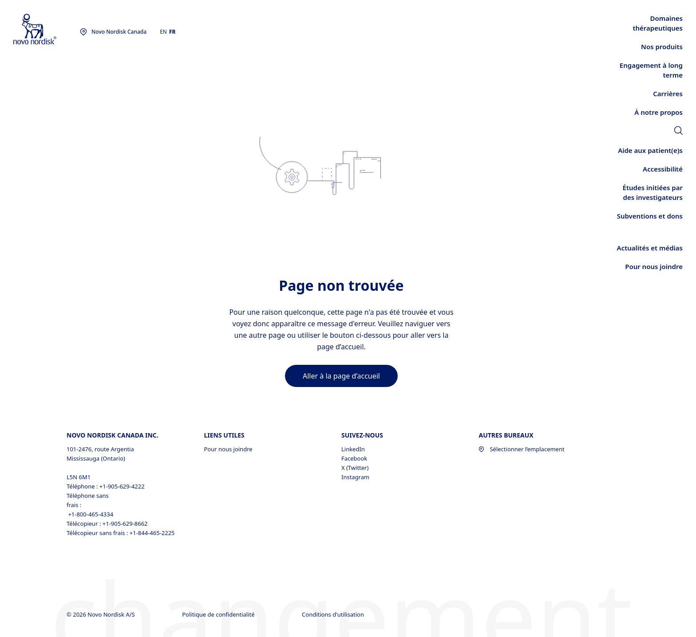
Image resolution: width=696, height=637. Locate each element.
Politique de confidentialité (219, 614)
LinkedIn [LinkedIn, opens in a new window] (353, 449)
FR (172, 31)
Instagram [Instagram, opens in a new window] (355, 477)
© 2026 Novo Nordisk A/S (101, 614)
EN (163, 31)
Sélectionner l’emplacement (521, 449)
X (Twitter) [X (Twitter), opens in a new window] (354, 468)
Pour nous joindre (228, 449)
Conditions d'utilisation (333, 614)
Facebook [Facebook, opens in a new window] (354, 458)
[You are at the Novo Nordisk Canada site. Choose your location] (113, 32)
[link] (678, 131)
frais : (74, 505)
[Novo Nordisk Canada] (46, 29)
